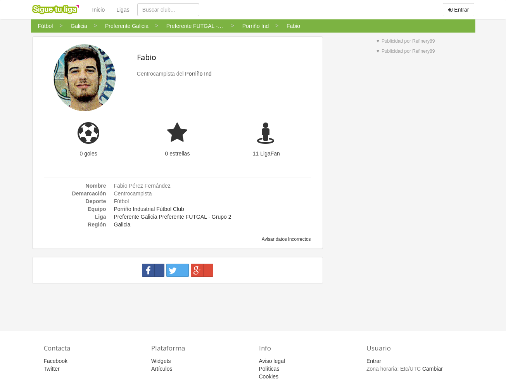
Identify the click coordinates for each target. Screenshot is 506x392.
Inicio (98, 10)
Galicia (122, 224)
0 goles (88, 153)
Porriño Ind (198, 74)
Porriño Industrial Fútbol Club (149, 209)
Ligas (122, 10)
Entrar (458, 10)
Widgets (161, 361)
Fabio (146, 57)
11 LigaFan (266, 153)
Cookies (269, 376)
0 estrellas (177, 153)
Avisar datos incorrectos (286, 239)
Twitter (52, 369)
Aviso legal (272, 361)
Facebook (55, 361)
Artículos (161, 369)
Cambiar (432, 369)
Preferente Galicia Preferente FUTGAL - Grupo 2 (172, 217)
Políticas (269, 369)
